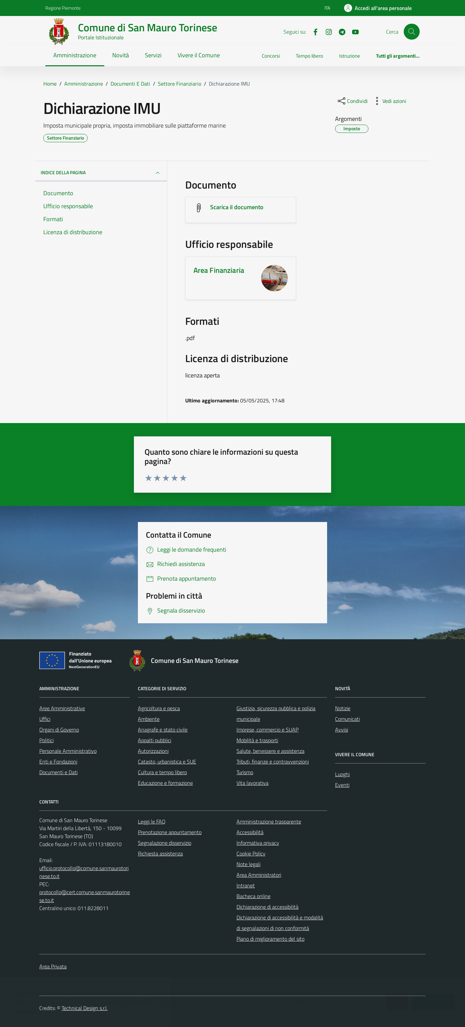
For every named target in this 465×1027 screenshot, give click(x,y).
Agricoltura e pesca (159, 708)
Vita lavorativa (252, 783)
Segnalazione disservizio (164, 843)
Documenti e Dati (58, 772)
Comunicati (347, 719)
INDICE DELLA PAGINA (101, 173)
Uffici (44, 719)
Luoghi (342, 774)
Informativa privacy (257, 843)
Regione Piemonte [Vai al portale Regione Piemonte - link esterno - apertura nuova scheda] (63, 7)
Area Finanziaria (219, 270)
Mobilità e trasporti (257, 740)
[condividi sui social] (352, 101)
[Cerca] (412, 32)
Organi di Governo (59, 730)
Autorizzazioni (153, 751)
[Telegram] (339, 31)
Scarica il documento (236, 207)
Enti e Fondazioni (58, 762)
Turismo (244, 772)
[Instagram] (326, 31)
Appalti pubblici (154, 740)
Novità (120, 55)
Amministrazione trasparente (268, 821)
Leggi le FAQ (152, 821)
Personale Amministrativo (68, 751)
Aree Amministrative (62, 708)
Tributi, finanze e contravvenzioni (272, 762)
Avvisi (341, 730)
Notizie (342, 708)
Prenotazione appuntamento (170, 832)
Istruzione (349, 56)
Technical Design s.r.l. (85, 1008)
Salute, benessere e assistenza (270, 751)
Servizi (153, 55)
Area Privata (53, 966)
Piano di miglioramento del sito (270, 939)
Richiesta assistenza (160, 853)
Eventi (342, 785)
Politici (46, 740)
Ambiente (149, 719)
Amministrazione (74, 55)
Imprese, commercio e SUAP (267, 730)
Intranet (245, 885)
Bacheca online (253, 896)
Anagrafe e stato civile (163, 730)
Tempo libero (309, 56)
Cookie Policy (250, 853)
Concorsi (271, 56)
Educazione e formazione (165, 783)
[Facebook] (312, 31)
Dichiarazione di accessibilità (267, 907)
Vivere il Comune (199, 55)
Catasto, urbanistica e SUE (167, 762)
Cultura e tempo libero (162, 772)
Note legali (248, 864)
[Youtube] (352, 31)
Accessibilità (249, 832)
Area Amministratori (258, 875)
